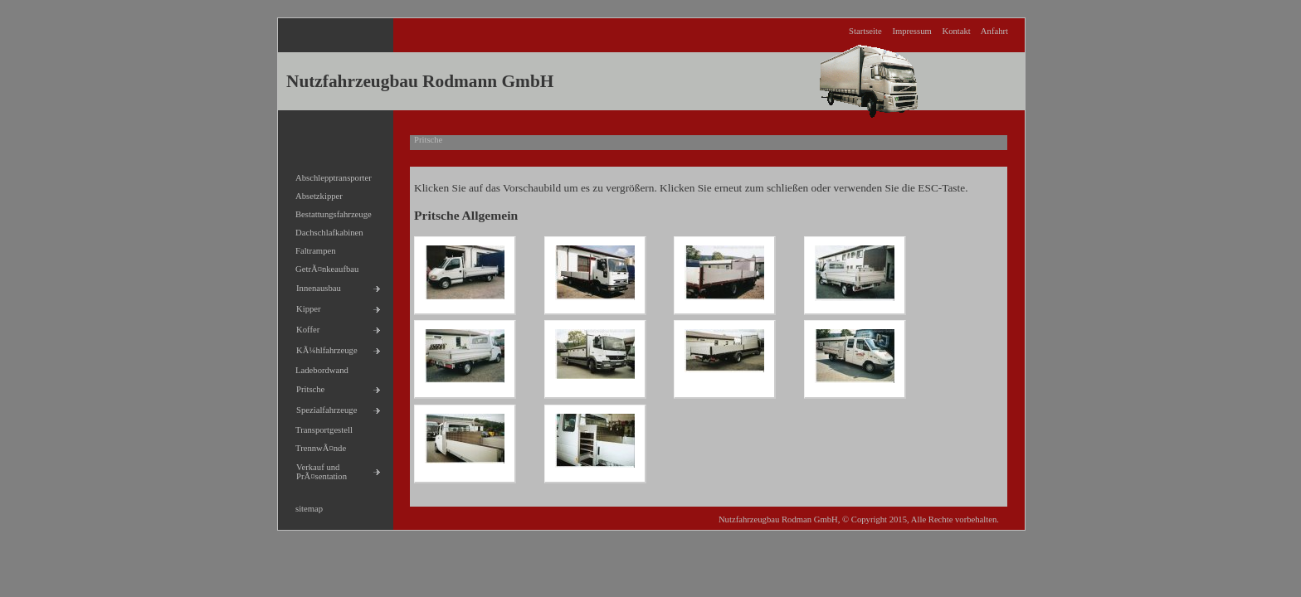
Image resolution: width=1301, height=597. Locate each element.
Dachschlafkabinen (324, 230)
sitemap (304, 506)
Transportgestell (319, 427)
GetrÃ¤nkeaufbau (322, 267)
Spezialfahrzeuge (322, 407)
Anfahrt (994, 31)
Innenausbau (314, 286)
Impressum (911, 31)
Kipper (304, 306)
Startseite (865, 31)
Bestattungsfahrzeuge (329, 212)
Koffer (303, 327)
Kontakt (956, 31)
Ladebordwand (317, 368)
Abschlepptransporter (329, 175)
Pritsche (305, 387)
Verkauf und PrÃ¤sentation (317, 469)
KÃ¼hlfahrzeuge (322, 348)
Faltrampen (311, 248)
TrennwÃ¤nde (316, 446)
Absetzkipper (314, 194)
